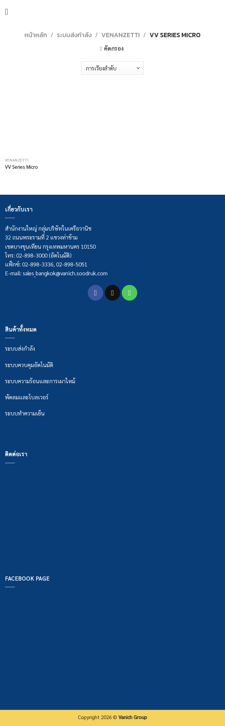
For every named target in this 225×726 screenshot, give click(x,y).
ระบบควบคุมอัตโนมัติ (29, 364)
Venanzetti (120, 35)
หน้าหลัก (35, 35)
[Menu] (9, 11)
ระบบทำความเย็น (25, 413)
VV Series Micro (21, 167)
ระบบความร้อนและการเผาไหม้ (40, 381)
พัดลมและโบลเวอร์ (26, 397)
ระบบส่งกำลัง (74, 35)
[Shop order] (112, 68)
